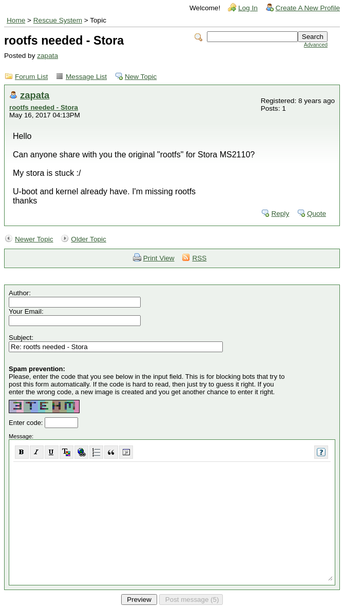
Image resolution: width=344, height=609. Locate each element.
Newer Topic (34, 239)
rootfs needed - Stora (43, 107)
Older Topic (88, 239)
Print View (159, 258)
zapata (47, 55)
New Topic (141, 76)
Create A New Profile (308, 8)
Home (16, 20)
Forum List (31, 76)
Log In (248, 8)
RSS (199, 258)
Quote (316, 213)
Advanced (316, 45)
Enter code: (27, 423)
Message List (86, 76)
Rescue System (57, 20)
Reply (280, 213)
